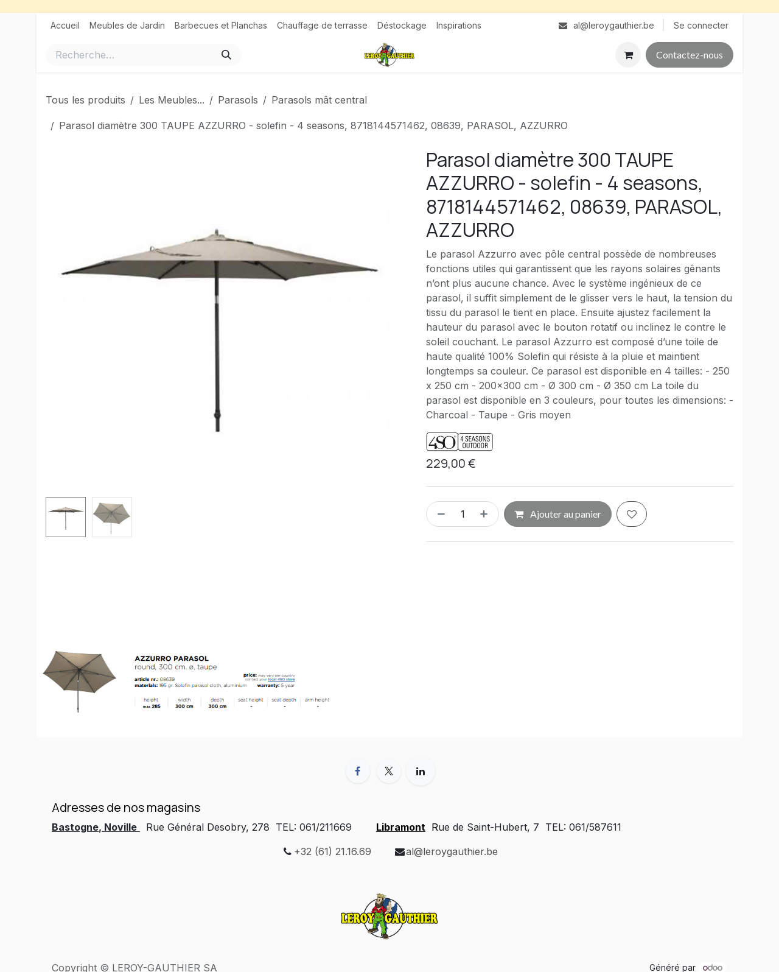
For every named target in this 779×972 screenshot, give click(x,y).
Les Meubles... (171, 100)
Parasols (238, 100)
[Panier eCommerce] (628, 55)
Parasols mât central (319, 100)
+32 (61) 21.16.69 (332, 851)
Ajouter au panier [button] (557, 513)
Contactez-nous (689, 54)
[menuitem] (65, 25)
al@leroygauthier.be (452, 851)
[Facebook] (358, 771)
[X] (389, 771)
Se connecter (701, 25)
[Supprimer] (439, 514)
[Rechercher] (226, 55)
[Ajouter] (486, 514)
